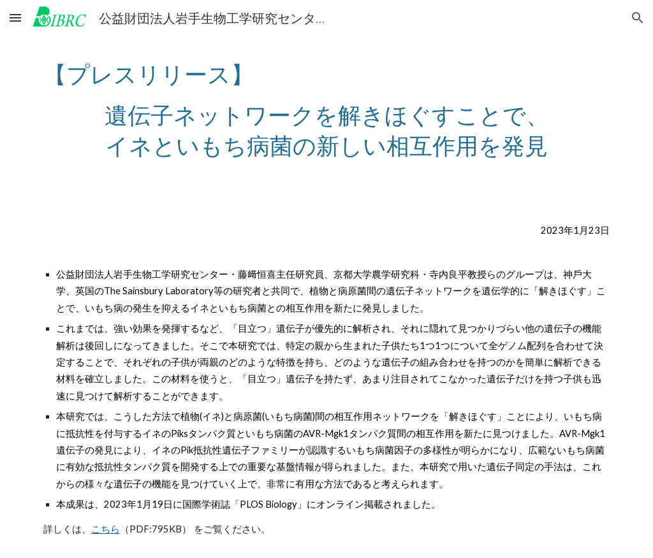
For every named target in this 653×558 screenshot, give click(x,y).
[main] (326, 110)
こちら (105, 529)
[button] (15, 17)
